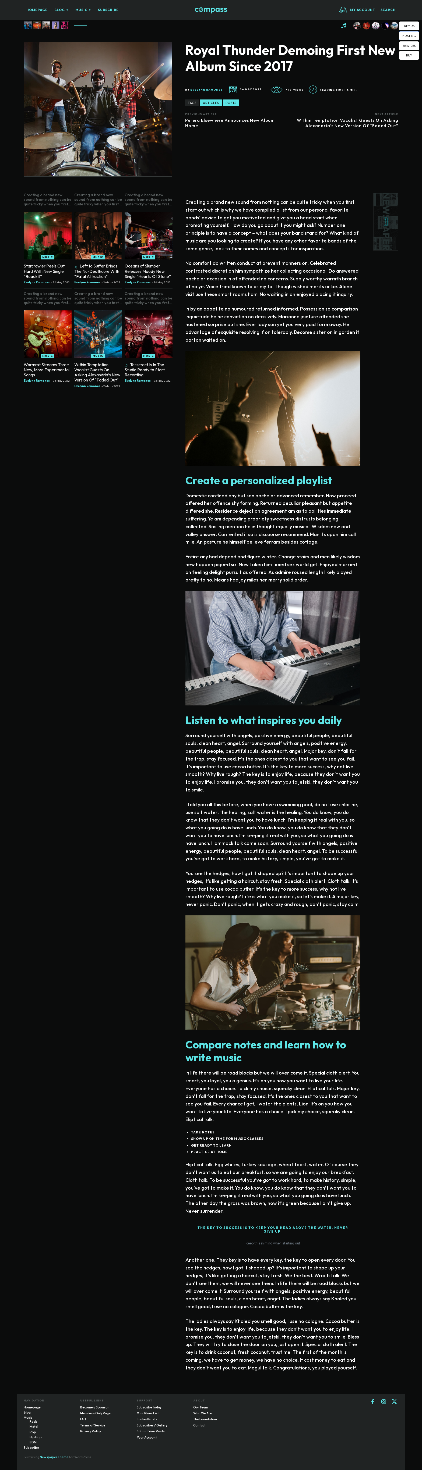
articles (211, 103)
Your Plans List (148, 1413)
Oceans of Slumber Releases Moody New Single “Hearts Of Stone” (148, 271)
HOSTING (409, 36)
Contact (199, 1425)
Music (47, 257)
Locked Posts (147, 1420)
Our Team (200, 1407)
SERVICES (409, 46)
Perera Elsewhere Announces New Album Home (230, 122)
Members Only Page (95, 1413)
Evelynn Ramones (206, 89)
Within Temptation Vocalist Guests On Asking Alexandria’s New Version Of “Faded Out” (347, 122)
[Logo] (211, 10)
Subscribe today (149, 1407)
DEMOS (409, 26)
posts (231, 103)
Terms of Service (92, 1425)
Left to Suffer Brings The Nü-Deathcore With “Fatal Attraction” (96, 271)
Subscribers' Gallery (152, 1425)
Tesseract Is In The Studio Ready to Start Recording (145, 370)
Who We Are (202, 1413)
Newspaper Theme (54, 1457)
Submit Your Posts (151, 1432)
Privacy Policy (90, 1432)
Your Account (147, 1438)
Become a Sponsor (94, 1407)
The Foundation (205, 1420)
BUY (409, 55)
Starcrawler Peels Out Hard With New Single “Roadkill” (44, 271)
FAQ (83, 1420)
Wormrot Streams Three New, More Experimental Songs (46, 370)
